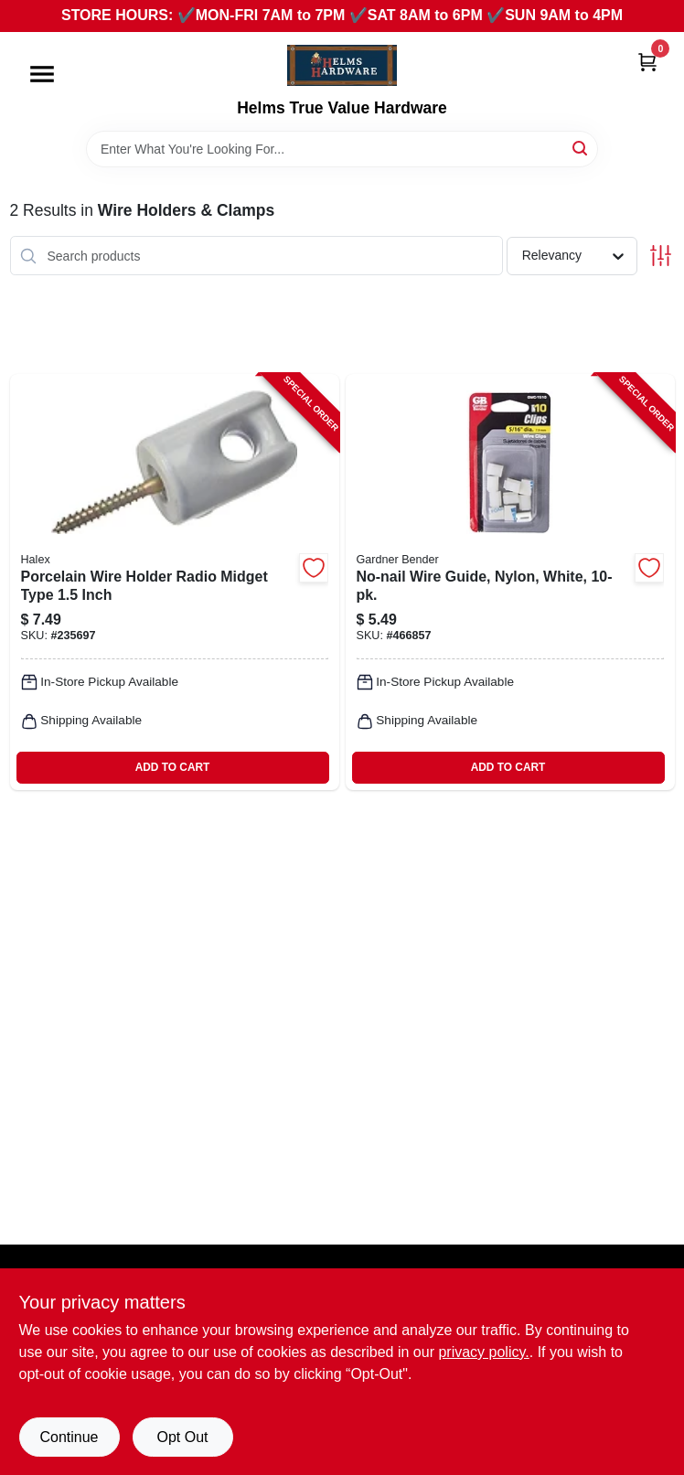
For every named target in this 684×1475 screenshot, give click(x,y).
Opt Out (182, 1437)
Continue (68, 1437)
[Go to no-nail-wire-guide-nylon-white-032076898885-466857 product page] (510, 581)
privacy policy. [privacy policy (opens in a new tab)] (483, 1352)
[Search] (581, 148)
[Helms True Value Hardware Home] (342, 65)
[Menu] (42, 74)
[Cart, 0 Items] (647, 61)
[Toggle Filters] (660, 255)
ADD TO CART (172, 767)
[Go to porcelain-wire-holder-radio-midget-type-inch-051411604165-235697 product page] (174, 581)
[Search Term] (342, 149)
